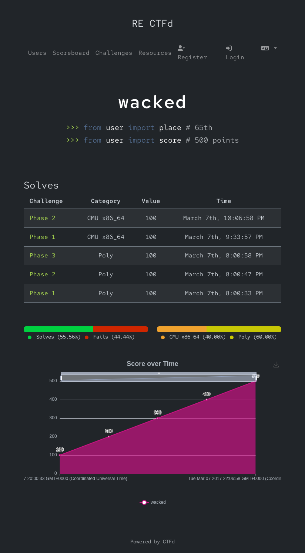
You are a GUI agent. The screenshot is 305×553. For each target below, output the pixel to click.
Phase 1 (43, 237)
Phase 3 (43, 255)
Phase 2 (43, 218)
